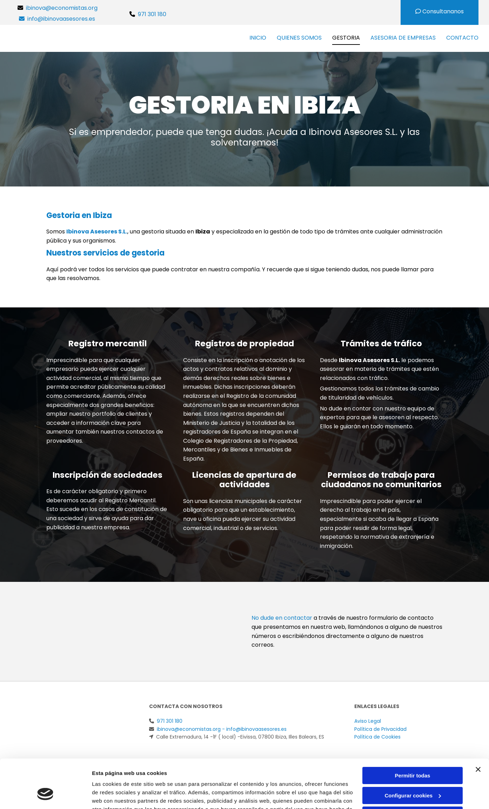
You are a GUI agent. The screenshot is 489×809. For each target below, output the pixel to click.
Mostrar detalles (112, 795)
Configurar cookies (412, 753)
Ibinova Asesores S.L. (96, 231)
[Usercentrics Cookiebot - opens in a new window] (45, 795)
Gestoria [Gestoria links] (346, 38)
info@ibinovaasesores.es (61, 19)
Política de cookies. (154, 776)
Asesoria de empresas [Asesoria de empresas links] (403, 38)
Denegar (412, 773)
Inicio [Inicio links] (257, 38)
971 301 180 (152, 14)
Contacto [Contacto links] (462, 38)
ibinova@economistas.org (63, 8)
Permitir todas (412, 734)
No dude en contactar (282, 618)
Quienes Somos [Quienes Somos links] (299, 38)
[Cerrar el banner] (478, 727)
